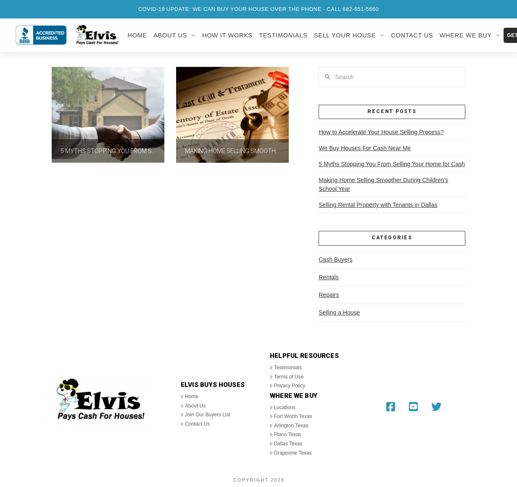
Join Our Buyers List (205, 415)
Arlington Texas (289, 426)
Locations (282, 407)
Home (189, 397)
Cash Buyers (335, 259)
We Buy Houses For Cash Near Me (365, 148)
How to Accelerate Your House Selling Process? (381, 132)
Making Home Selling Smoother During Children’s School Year (383, 184)
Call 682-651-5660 (353, 9)
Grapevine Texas (290, 453)
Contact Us (195, 424)
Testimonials (286, 368)
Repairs (329, 294)
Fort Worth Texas (291, 416)
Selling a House (339, 312)
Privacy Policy (287, 386)
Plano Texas (285, 434)
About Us (193, 406)
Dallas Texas (286, 444)
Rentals (328, 277)
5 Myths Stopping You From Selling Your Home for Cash (392, 164)
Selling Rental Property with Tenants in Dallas (378, 204)
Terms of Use (286, 377)
